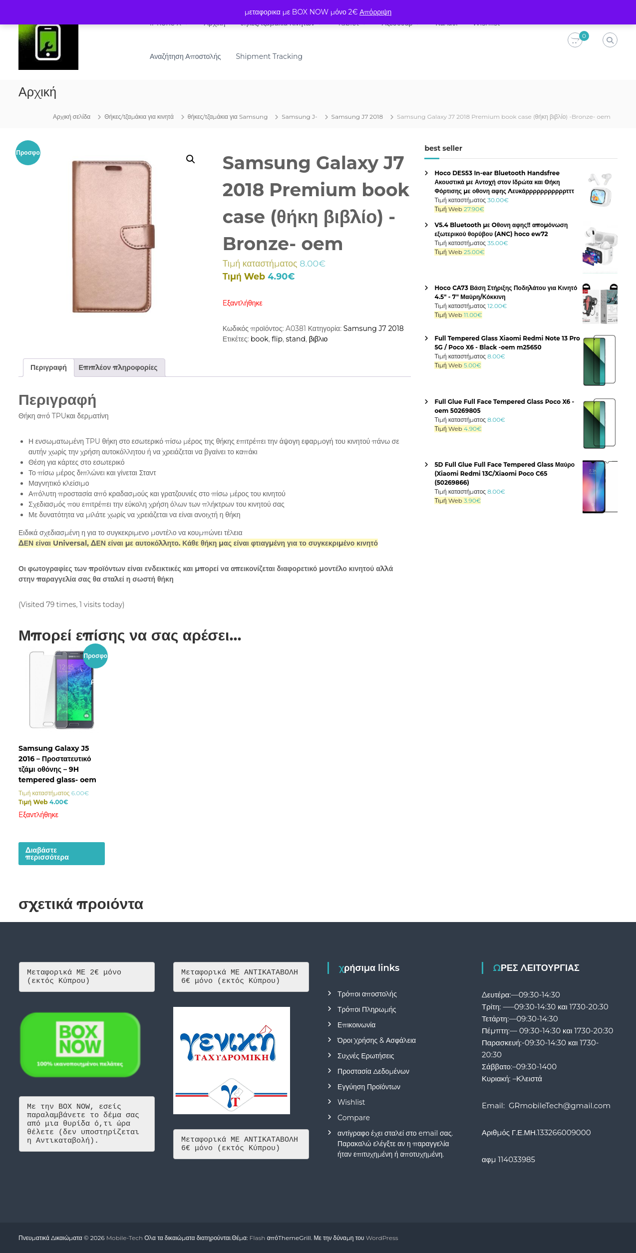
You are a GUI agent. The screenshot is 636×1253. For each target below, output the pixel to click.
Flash (258, 1238)
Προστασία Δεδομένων (373, 1071)
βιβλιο (318, 338)
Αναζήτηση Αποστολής (187, 56)
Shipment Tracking (272, 56)
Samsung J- (299, 116)
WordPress (382, 1238)
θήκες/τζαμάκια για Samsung (228, 116)
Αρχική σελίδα (71, 116)
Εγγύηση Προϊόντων (368, 1086)
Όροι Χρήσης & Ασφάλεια (376, 1040)
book (260, 338)
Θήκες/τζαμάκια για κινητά (139, 116)
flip (277, 338)
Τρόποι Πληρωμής (366, 1009)
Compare (353, 1117)
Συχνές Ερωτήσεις (365, 1055)
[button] (191, 159)
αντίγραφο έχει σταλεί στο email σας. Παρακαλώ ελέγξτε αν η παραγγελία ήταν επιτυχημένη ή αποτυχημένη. (395, 1144)
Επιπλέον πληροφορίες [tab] (118, 367)
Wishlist (351, 1102)
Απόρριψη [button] (375, 11)
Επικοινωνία (356, 1024)
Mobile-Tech (124, 1238)
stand (296, 338)
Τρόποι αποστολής (367, 993)
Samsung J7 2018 (357, 116)
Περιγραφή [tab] (48, 367)
